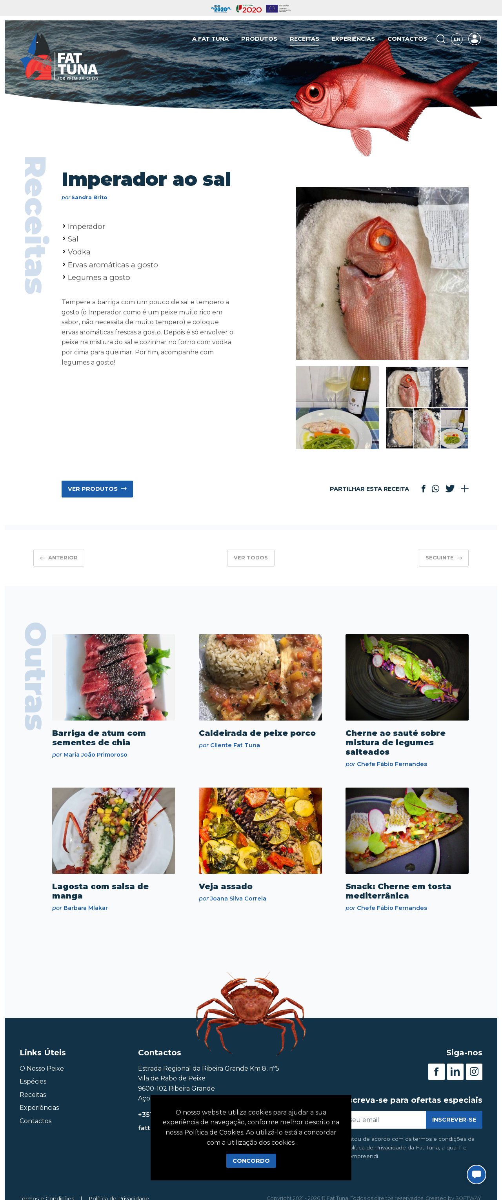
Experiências (353, 38)
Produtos (259, 38)
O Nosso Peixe (42, 1068)
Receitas (304, 38)
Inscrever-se (454, 1119)
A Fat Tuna (210, 38)
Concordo (251, 1160)
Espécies (33, 1081)
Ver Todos (251, 558)
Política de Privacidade (376, 1147)
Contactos (407, 38)
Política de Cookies (213, 1132)
